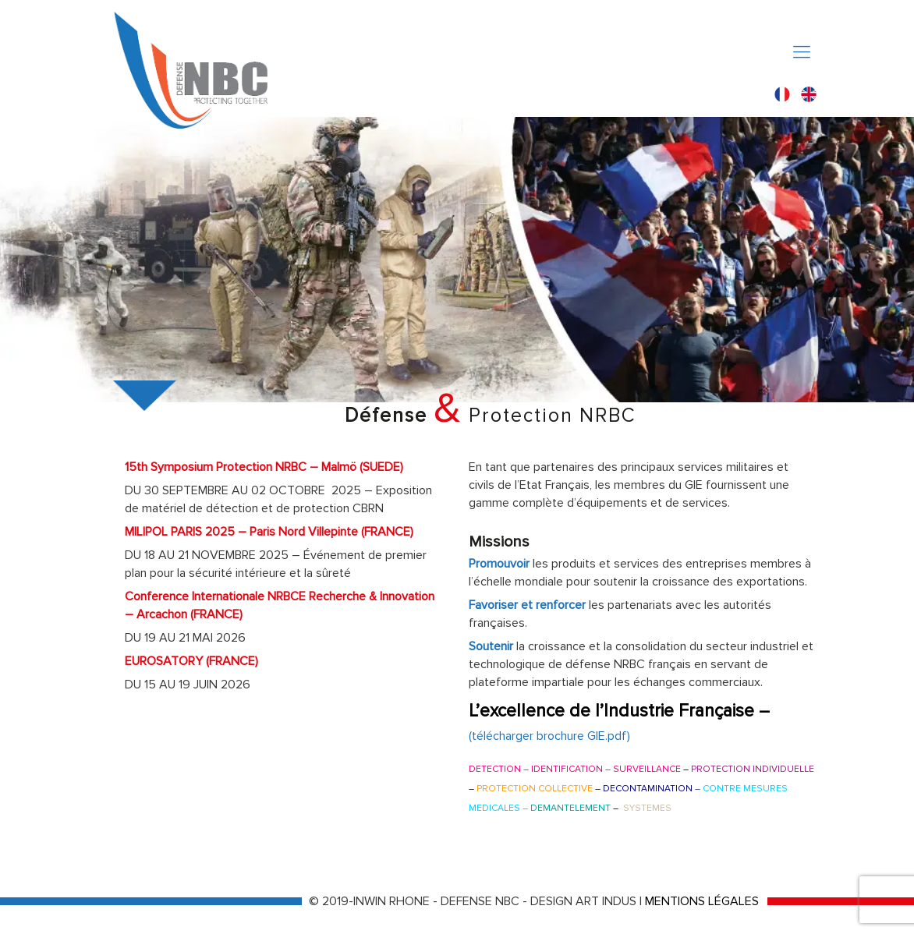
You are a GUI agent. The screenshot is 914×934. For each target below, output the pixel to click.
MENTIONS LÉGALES (702, 901)
